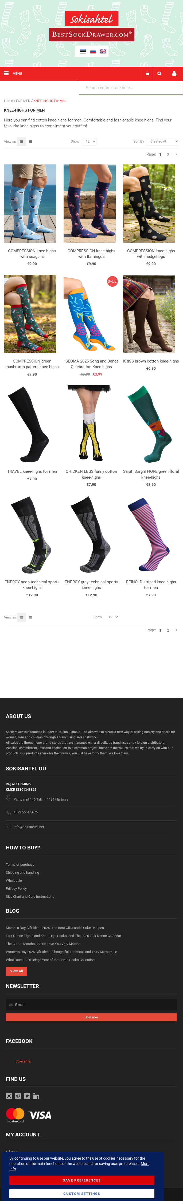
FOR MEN (23, 101)
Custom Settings (81, 1194)
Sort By (138, 141)
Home (9, 101)
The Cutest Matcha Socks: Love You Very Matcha (43, 944)
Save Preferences (82, 1180)
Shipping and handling (22, 873)
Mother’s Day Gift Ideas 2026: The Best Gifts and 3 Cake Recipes (55, 928)
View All (16, 971)
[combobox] (131, 87)
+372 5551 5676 (26, 812)
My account (174, 73)
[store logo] (91, 19)
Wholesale (14, 881)
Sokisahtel (23, 1061)
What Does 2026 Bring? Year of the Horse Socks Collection (50, 960)
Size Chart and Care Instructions (30, 897)
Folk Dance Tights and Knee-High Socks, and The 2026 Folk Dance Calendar (63, 936)
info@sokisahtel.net (29, 827)
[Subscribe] (91, 1017)
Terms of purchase (20, 865)
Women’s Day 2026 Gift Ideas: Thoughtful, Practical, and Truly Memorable (61, 952)
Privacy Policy (16, 889)
